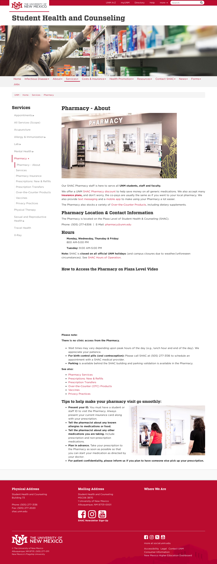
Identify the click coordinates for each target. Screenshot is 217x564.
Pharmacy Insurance (29, 175)
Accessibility (151, 548)
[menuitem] (17, 79)
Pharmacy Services (80, 374)
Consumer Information (157, 552)
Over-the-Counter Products (128, 204)
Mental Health (23, 151)
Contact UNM (176, 548)
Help (152, 2)
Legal (164, 548)
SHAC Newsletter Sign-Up (93, 520)
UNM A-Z (111, 2)
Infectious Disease (37, 79)
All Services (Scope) (27, 122)
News (183, 79)
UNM (16, 95)
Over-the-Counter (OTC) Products (90, 386)
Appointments (23, 115)
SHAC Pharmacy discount (99, 191)
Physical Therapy (25, 209)
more (164, 2)
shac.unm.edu (19, 511)
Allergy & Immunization (29, 137)
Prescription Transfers (82, 382)
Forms (196, 79)
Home (17, 78)
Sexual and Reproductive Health (30, 218)
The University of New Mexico (29, 6)
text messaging (87, 199)
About (58, 79)
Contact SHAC (165, 79)
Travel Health (22, 227)
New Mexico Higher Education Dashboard (168, 555)
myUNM (125, 2)
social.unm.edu (162, 543)
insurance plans (72, 195)
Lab (16, 144)
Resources (144, 79)
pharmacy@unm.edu (118, 224)
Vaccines (74, 389)
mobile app (113, 199)
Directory (140, 2)
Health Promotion (122, 79)
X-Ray (18, 235)
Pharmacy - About (28, 164)
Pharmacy (49, 95)
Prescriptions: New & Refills (85, 378)
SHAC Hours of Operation (104, 257)
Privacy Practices (79, 393)
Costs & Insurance (94, 79)
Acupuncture (22, 129)
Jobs (16, 84)
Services (72, 79)
